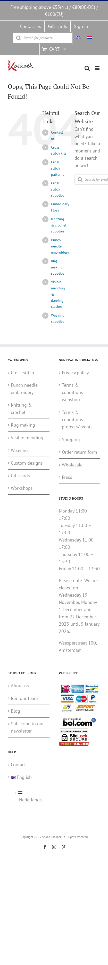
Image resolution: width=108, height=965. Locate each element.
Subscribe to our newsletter (27, 727)
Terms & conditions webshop (72, 392)
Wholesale (72, 465)
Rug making (23, 425)
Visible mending (27, 438)
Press (67, 477)
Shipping (71, 439)
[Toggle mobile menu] (97, 68)
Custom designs (27, 463)
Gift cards (20, 476)
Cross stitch (22, 373)
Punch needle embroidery (60, 246)
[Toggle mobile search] (87, 68)
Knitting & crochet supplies (59, 225)
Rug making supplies (57, 267)
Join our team (24, 698)
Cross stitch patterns (57, 168)
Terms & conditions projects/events (77, 419)
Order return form (79, 452)
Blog (15, 711)
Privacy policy (75, 373)
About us (20, 686)
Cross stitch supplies (57, 189)
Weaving (19, 450)
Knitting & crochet (21, 408)
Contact (18, 764)
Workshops (22, 488)
